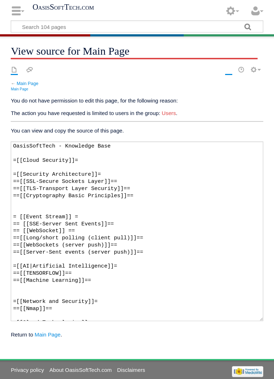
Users (169, 113)
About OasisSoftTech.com (80, 370)
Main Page (28, 83)
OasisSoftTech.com (63, 7)
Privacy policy (27, 370)
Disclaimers (131, 370)
